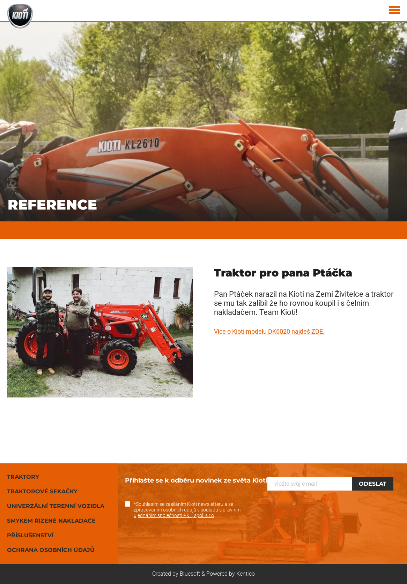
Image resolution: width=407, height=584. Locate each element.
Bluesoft (190, 573)
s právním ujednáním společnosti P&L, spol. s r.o (187, 512)
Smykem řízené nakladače (51, 520)
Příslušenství (30, 535)
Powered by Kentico (230, 573)
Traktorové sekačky (42, 491)
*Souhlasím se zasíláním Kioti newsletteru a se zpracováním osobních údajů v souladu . (187, 509)
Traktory (23, 476)
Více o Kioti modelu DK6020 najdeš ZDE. (269, 331)
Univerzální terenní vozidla (55, 506)
